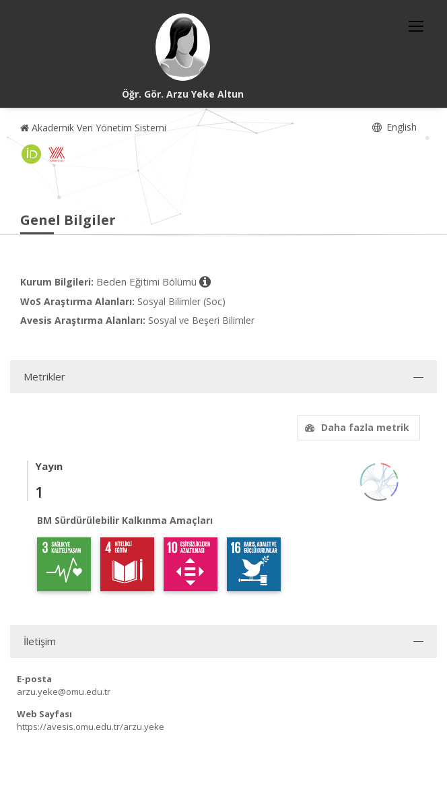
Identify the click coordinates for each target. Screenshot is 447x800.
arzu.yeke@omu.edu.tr (63, 692)
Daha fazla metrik (355, 427)
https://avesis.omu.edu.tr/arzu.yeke (90, 727)
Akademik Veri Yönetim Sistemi (93, 127)
